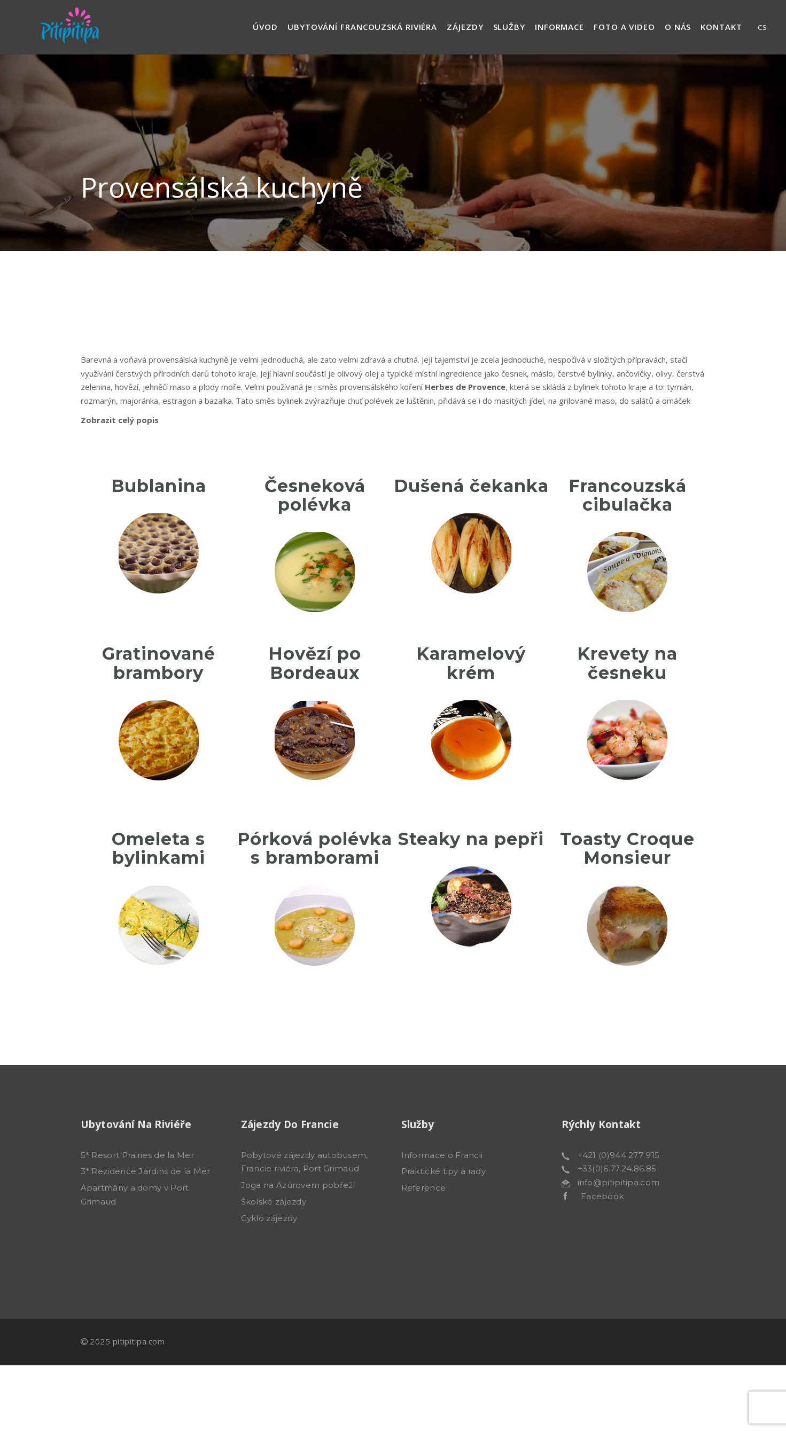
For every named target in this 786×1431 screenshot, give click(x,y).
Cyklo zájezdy (269, 1218)
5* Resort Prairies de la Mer (137, 1155)
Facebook (595, 1196)
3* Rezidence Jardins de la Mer (146, 1171)
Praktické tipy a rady (443, 1171)
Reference (423, 1188)
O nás (678, 26)
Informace (559, 26)
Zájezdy (465, 26)
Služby (509, 26)
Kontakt (721, 26)
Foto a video (624, 26)
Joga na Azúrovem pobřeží (298, 1185)
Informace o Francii (442, 1155)
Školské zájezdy (274, 1202)
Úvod (265, 26)
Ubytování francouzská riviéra (362, 26)
